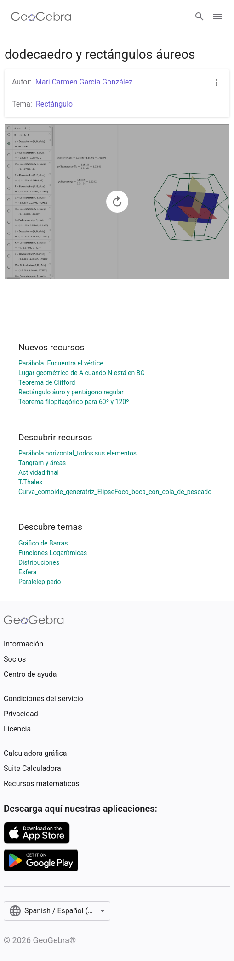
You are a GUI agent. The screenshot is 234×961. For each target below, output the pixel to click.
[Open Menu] (217, 16)
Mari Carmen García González (84, 82)
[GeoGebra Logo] (41, 16)
